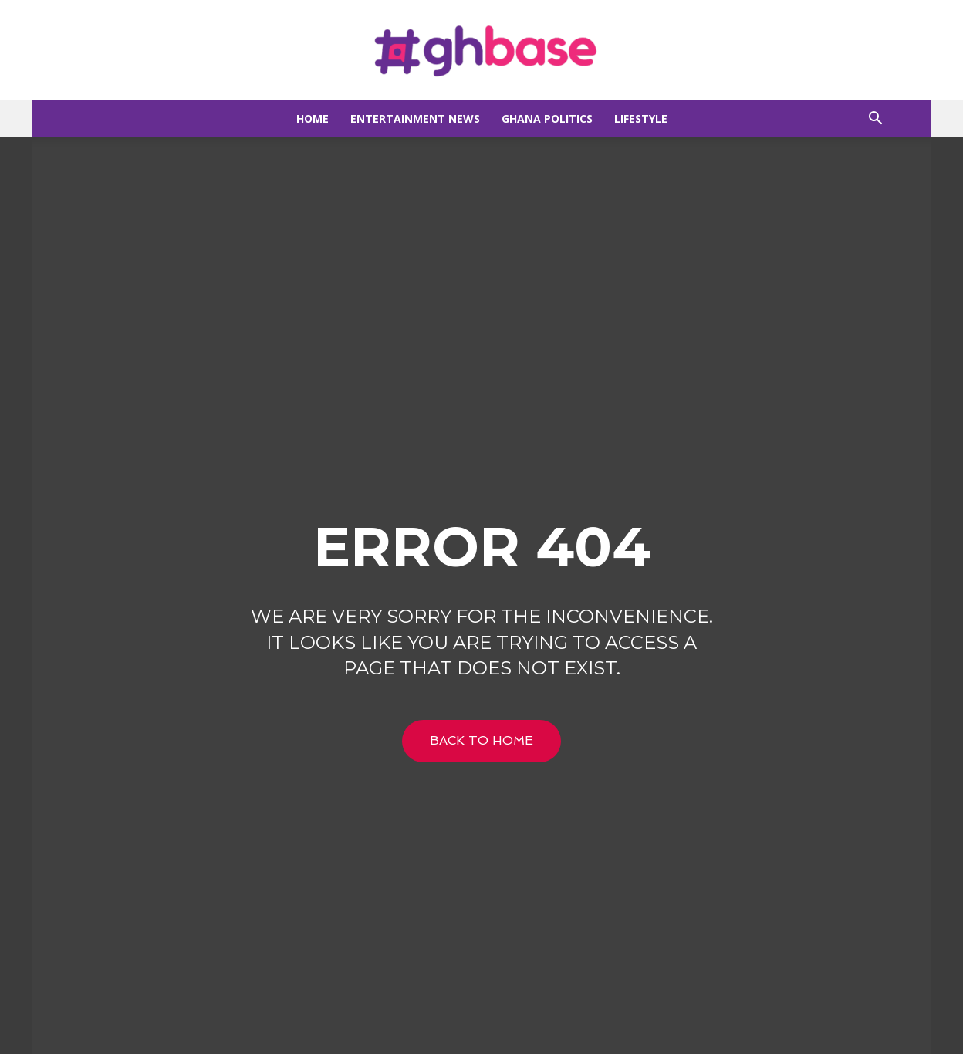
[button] (875, 120)
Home (312, 118)
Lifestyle (640, 118)
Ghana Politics (547, 118)
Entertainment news (415, 118)
